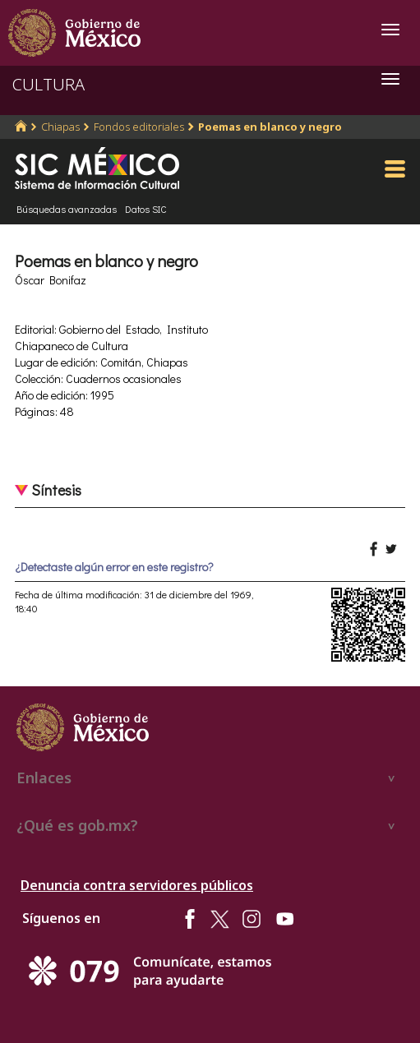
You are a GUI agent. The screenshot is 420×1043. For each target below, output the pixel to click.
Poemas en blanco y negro (270, 126)
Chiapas (60, 126)
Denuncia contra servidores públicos (137, 885)
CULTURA (48, 84)
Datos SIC (146, 208)
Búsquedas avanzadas (66, 208)
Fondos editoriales (139, 126)
